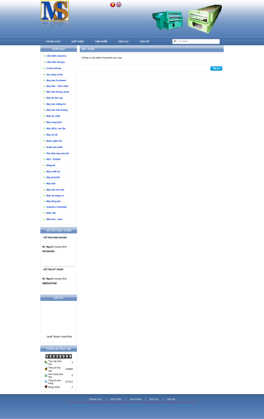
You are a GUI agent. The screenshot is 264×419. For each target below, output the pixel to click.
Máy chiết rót (53, 171)
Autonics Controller (56, 207)
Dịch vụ (123, 41)
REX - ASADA (53, 159)
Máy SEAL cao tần (55, 128)
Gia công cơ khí (54, 74)
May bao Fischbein (56, 80)
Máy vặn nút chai (55, 190)
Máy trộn (51, 183)
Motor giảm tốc (54, 141)
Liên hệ (144, 41)
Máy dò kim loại (54, 98)
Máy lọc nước (53, 116)
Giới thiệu (78, 41)
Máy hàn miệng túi (56, 104)
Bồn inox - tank (54, 219)
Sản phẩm (101, 41)
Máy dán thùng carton (57, 92)
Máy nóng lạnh (54, 122)
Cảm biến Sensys (55, 62)
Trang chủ (53, 41)
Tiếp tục (216, 68)
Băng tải (50, 165)
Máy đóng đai (53, 201)
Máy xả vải (52, 134)
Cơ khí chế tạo (53, 68)
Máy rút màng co (55, 195)
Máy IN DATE (53, 177)
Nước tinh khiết (54, 147)
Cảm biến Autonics (56, 56)
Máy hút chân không (57, 110)
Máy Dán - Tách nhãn (57, 86)
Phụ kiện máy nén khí (57, 153)
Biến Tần (51, 213)
